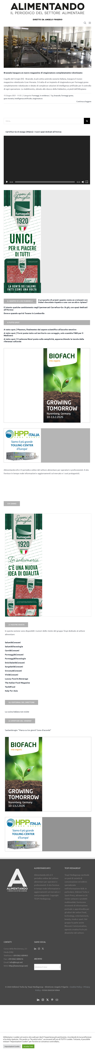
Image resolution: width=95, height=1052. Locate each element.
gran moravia (9, 98)
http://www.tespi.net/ (18, 965)
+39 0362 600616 (15, 959)
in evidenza (44, 95)
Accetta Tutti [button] (28, 1046)
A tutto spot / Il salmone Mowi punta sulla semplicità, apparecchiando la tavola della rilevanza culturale (44, 340)
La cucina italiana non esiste (17, 711)
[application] (47, 160)
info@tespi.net (16, 962)
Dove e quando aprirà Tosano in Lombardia (24, 313)
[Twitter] (43, 949)
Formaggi (35, 95)
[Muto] (83, 182)
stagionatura (37, 98)
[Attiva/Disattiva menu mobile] (90, 23)
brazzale (57, 95)
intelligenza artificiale (23, 98)
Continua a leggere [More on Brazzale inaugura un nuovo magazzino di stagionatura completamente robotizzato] (83, 101)
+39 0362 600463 (20, 955)
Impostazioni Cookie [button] (12, 1046)
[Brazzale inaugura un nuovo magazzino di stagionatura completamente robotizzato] (47, 47)
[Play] (7, 182)
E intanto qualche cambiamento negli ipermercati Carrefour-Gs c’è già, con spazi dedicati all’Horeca (46, 308)
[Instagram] (39, 949)
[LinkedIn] (35, 949)
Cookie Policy (76, 987)
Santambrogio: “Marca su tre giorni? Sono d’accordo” (28, 730)
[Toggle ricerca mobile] (85, 23)
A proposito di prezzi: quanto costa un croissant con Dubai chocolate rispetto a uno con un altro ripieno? (63, 301)
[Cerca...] (44, 121)
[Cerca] (87, 121)
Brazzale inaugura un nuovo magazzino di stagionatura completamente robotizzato (43, 72)
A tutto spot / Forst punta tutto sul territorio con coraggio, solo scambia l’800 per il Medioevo (43, 334)
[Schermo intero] (87, 182)
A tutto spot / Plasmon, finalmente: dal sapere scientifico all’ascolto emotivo (40, 329)
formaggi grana (67, 95)
